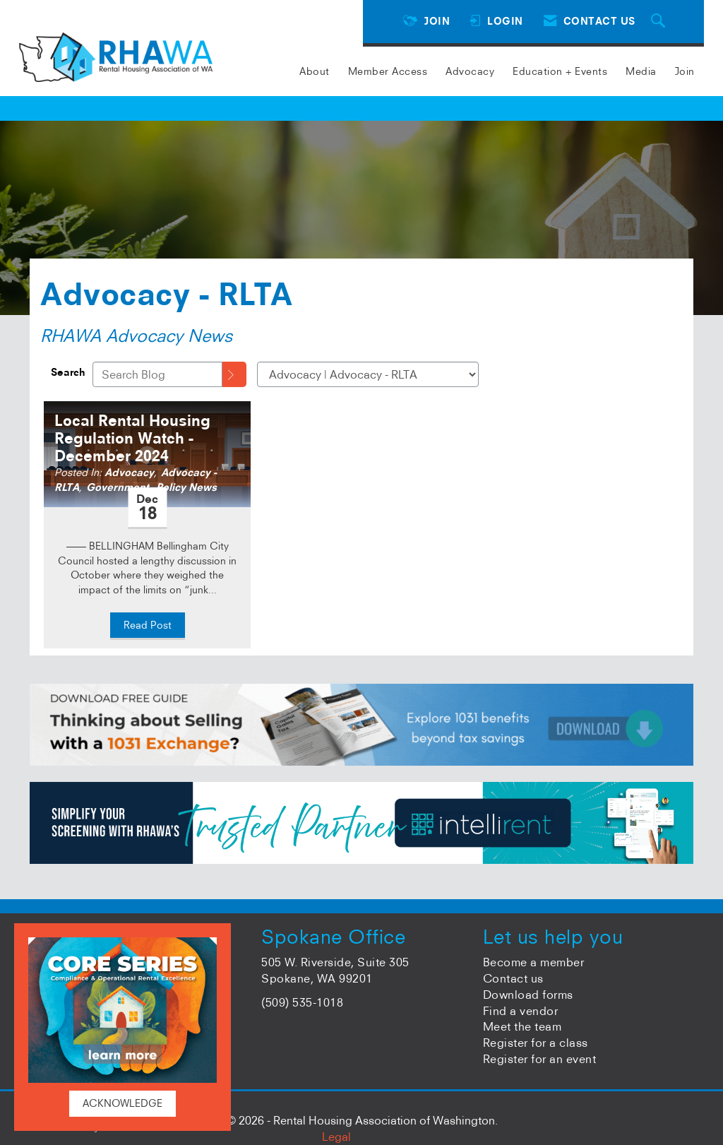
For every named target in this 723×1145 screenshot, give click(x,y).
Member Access (388, 71)
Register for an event (540, 1059)
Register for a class (535, 1043)
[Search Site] (660, 21)
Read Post (148, 625)
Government (117, 487)
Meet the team (522, 1026)
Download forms (528, 994)
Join (685, 71)
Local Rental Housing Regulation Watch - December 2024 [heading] (132, 438)
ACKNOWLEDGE (122, 1103)
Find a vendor (520, 1011)
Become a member (534, 962)
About (314, 71)
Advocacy (470, 71)
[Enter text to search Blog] (157, 374)
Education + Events (560, 71)
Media (641, 71)
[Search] (234, 374)
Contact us (513, 978)
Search (68, 372)
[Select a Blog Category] (368, 374)
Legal (336, 1136)
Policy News (186, 487)
